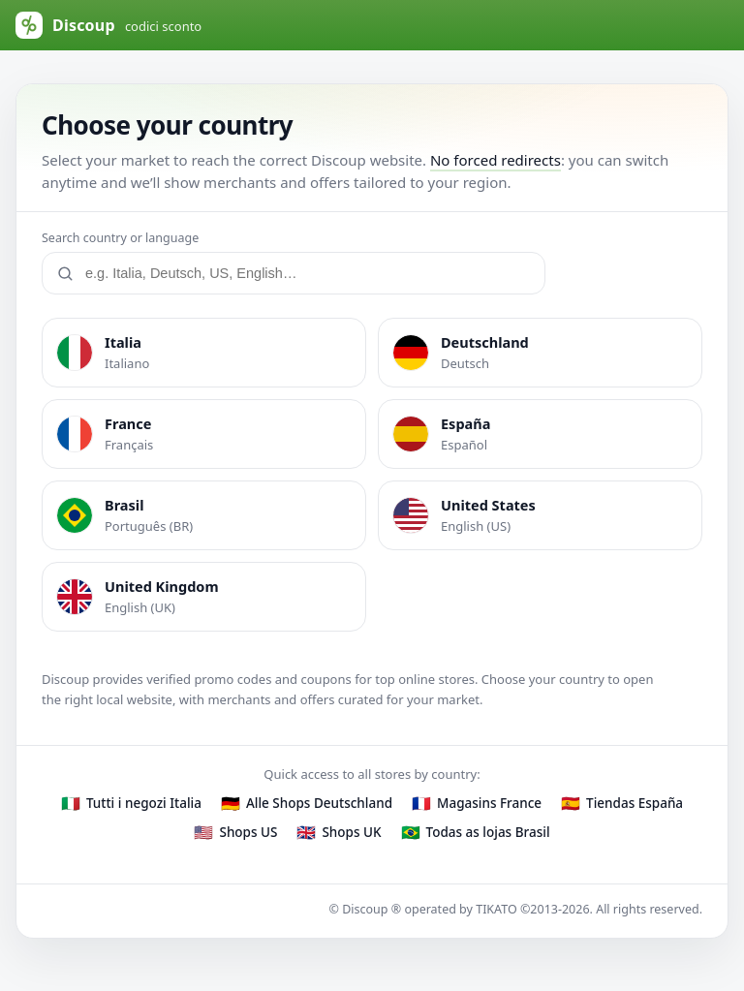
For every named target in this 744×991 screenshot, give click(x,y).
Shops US (248, 832)
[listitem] (204, 352)
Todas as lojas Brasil (488, 832)
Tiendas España (634, 803)
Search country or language (120, 238)
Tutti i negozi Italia (144, 803)
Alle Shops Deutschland (319, 803)
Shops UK (351, 832)
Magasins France (489, 803)
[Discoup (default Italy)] (122, 25)
